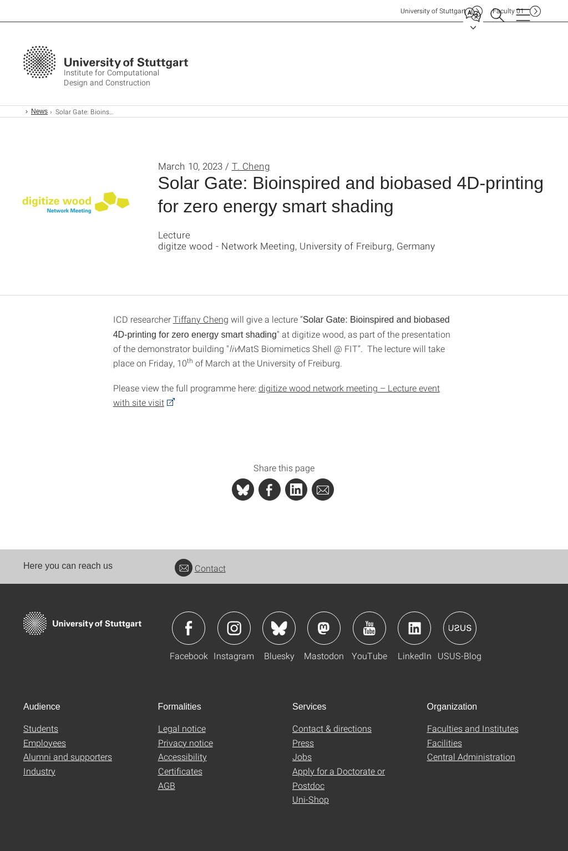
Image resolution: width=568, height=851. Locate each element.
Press (303, 742)
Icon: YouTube (369, 628)
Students (40, 728)
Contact (200, 568)
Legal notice (182, 728)
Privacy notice (185, 742)
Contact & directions (332, 728)
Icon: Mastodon (324, 628)
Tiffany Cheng (201, 319)
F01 (508, 11)
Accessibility (182, 756)
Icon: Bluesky (279, 628)
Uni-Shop (310, 799)
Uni (433, 11)
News (39, 111)
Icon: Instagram (234, 628)
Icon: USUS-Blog (459, 628)
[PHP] (269, 489)
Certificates (180, 771)
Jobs (302, 756)
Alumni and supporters (67, 756)
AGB (166, 785)
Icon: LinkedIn (414, 628)
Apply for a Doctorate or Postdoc (338, 778)
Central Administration (471, 756)
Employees (44, 742)
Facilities (444, 742)
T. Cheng (251, 166)
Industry (39, 771)
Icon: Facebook (188, 628)
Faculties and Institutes (473, 728)
